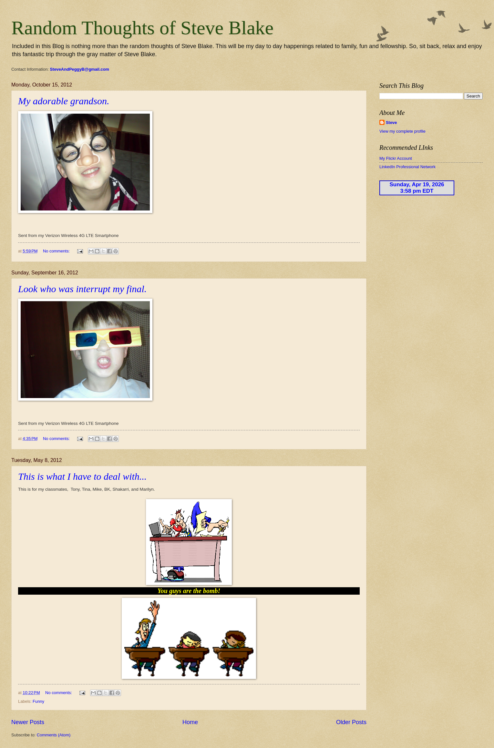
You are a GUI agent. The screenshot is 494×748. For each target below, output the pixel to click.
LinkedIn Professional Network (407, 166)
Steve (391, 122)
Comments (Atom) (53, 735)
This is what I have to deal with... (82, 476)
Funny (38, 701)
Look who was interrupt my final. (82, 288)
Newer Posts (27, 722)
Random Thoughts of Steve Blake (142, 27)
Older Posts (351, 722)
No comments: (57, 251)
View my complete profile (402, 131)
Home (190, 722)
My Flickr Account (395, 158)
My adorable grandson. (63, 101)
